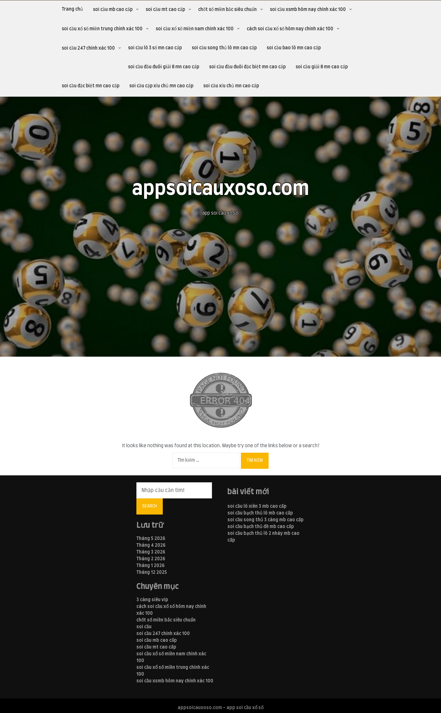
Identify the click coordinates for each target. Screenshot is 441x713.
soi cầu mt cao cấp (165, 9)
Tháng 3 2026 (150, 552)
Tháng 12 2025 (151, 572)
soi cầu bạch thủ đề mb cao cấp (260, 527)
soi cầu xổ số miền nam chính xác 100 (195, 29)
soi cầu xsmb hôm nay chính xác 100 (308, 9)
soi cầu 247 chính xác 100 (88, 48)
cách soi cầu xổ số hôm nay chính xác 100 (290, 29)
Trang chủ (72, 9)
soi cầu (144, 627)
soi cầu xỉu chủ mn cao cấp (231, 86)
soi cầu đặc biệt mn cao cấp (90, 86)
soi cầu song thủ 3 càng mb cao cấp (265, 520)
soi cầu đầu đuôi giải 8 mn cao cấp (163, 67)
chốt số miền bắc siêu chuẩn (227, 9)
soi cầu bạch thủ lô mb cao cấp (260, 513)
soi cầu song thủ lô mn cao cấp (224, 48)
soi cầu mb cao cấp (113, 9)
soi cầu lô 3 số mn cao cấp (155, 48)
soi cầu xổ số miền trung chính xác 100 (102, 29)
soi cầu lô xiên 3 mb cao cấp (257, 506)
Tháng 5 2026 (150, 538)
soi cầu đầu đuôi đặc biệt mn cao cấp (247, 67)
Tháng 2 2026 (150, 559)
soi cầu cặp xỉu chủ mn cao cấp (161, 86)
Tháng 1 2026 (150, 566)
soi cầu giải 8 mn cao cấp (322, 67)
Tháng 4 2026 (151, 545)
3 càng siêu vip (152, 600)
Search (149, 506)
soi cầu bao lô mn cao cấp (294, 48)
